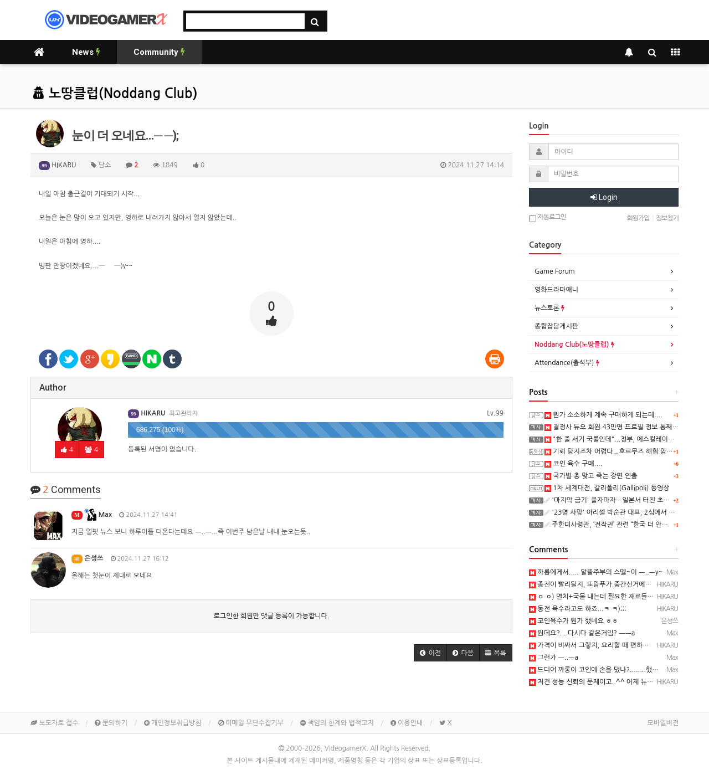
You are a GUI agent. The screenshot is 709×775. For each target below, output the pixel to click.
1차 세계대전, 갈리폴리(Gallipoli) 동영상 (607, 488)
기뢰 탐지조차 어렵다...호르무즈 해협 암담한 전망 (618, 451)
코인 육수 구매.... (573, 463)
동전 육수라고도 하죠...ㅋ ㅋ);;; (577, 608)
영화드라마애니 (556, 289)
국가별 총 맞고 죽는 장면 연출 (591, 476)
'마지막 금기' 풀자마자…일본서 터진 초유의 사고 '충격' (626, 500)
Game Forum (555, 271)
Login (604, 197)
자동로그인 (547, 218)
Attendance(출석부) (567, 363)
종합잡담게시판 (556, 326)
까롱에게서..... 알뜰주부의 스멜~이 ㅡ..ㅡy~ (595, 572)
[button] (430, 652)
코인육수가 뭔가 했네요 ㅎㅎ (573, 621)
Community (159, 52)
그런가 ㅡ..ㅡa (553, 657)
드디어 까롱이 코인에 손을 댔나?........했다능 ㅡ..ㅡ (606, 669)
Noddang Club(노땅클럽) (574, 344)
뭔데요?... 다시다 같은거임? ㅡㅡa (582, 633)
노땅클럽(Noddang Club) (115, 93)
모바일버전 (663, 723)
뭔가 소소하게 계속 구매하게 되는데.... (603, 415)
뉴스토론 (549, 308)
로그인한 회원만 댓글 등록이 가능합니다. (272, 616)
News (86, 52)
